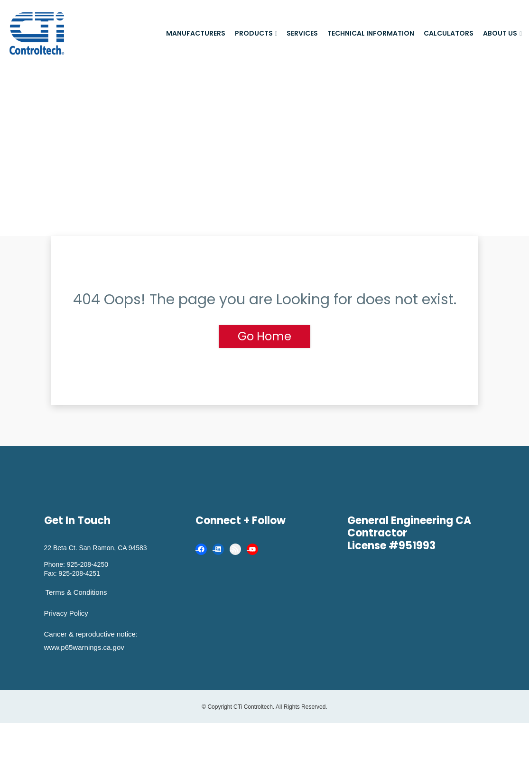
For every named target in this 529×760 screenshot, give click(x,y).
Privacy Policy (66, 613)
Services (302, 33)
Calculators (448, 33)
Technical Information (370, 33)
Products (254, 33)
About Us (500, 33)
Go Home (264, 336)
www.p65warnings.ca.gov (84, 647)
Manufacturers (195, 33)
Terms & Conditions (76, 592)
